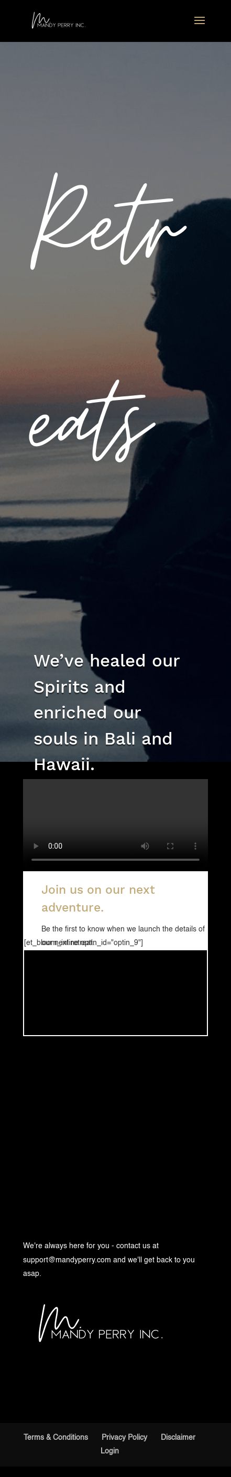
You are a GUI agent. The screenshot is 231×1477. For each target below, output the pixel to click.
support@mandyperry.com (67, 1260)
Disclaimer (178, 1437)
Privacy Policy (124, 1437)
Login (110, 1451)
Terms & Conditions (56, 1437)
